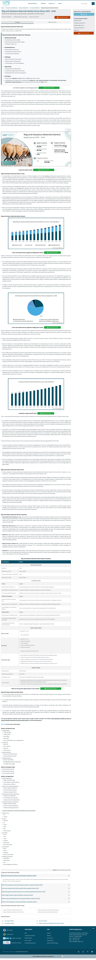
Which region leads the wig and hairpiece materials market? (36, 897)
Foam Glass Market (9, 922)
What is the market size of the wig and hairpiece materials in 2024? (36, 877)
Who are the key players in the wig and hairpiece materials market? (36, 903)
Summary (17, 22)
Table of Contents (52, 22)
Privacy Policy (57, 958)
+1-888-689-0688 (77, 938)
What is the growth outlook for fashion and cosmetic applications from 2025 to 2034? (36, 893)
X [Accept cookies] (62, 958)
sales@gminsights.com (77, 943)
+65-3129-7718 (75, 941)
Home (2, 8)
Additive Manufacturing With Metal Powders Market (51, 925)
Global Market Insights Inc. (8, 953)
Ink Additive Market (9, 925)
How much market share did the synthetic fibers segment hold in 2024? (36, 890)
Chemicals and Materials (11, 8)
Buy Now (84, 14)
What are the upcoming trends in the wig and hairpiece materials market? (36, 900)
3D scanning (46, 177)
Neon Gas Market (43, 922)
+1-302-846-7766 (76, 940)
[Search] (93, 3)
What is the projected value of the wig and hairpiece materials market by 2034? (36, 886)
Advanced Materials (24, 8)
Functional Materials (35, 8)
